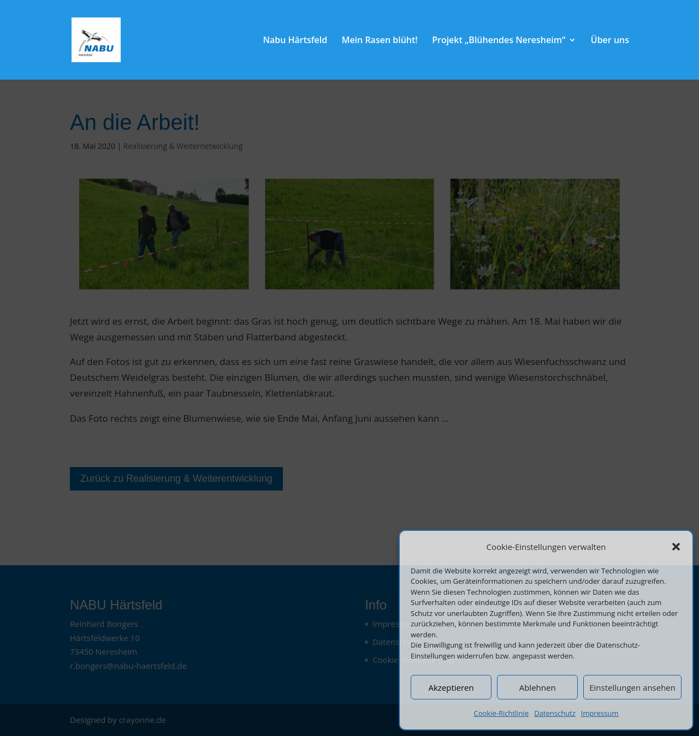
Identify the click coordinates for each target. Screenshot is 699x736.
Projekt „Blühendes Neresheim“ (498, 41)
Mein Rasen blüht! (380, 41)
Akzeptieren (450, 687)
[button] (676, 546)
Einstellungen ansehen (632, 687)
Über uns (610, 41)
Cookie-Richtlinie (501, 713)
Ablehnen (537, 687)
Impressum (600, 713)
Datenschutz (555, 713)
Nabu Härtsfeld (295, 41)
